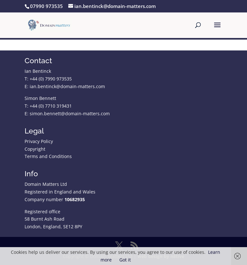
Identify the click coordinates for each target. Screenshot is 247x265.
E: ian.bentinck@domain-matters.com (65, 86)
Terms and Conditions (48, 156)
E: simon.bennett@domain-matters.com (67, 113)
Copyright (35, 149)
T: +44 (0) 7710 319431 (48, 106)
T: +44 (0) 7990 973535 (48, 79)
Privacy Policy (39, 141)
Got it (125, 260)
